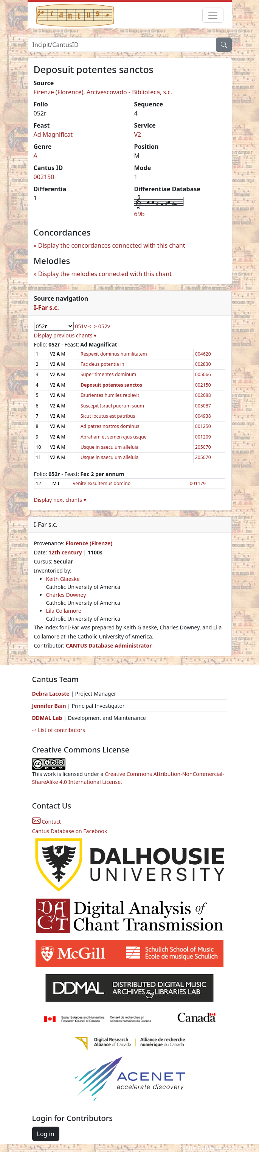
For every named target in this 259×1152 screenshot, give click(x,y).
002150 (44, 177)
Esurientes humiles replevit (110, 395)
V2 (137, 134)
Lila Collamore (63, 610)
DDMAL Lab (47, 717)
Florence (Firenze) (89, 543)
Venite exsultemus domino (101, 483)
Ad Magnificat (53, 134)
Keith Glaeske (63, 578)
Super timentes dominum (108, 374)
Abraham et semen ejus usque (114, 437)
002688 (203, 395)
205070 (203, 447)
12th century (65, 552)
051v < (83, 326)
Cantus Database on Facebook (69, 831)
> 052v (102, 326)
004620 (203, 354)
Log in (45, 1134)
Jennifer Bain (50, 705)
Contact (46, 821)
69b (139, 214)
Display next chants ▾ (60, 499)
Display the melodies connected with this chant (105, 274)
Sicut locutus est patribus (108, 416)
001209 (203, 437)
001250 (203, 426)
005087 (203, 406)
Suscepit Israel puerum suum (112, 406)
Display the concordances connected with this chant (111, 245)
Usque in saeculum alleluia (109, 447)
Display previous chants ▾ (65, 335)
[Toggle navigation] (212, 15)
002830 (203, 364)
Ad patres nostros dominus (110, 426)
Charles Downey (66, 594)
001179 (198, 483)
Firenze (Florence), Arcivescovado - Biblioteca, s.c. (103, 92)
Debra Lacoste (51, 693)
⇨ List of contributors (58, 730)
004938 (203, 416)
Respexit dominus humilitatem (114, 354)
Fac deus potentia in (102, 364)
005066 (203, 374)
